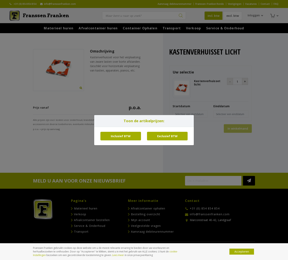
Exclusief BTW (167, 136)
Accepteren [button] (241, 251)
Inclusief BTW (121, 136)
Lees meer (118, 255)
